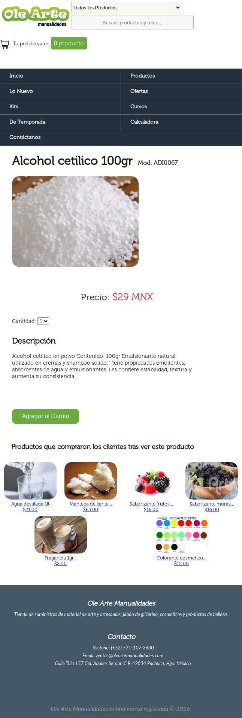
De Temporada (27, 122)
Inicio (16, 76)
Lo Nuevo (21, 91)
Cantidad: (24, 321)
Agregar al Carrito (45, 416)
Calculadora (144, 122)
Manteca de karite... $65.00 (91, 506)
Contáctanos (24, 137)
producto (69, 43)
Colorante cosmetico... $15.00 (181, 560)
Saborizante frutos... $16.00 (151, 506)
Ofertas (139, 91)
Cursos (138, 106)
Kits (13, 106)
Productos (142, 76)
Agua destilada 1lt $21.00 (30, 506)
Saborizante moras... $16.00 (212, 506)
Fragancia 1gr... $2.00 (61, 560)
